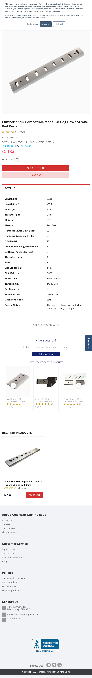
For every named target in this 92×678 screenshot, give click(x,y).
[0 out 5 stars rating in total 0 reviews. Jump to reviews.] (13, 132)
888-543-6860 (14, 618)
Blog (4, 561)
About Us (7, 520)
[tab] (46, 188)
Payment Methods (12, 557)
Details (10, 188)
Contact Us (8, 553)
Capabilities (8, 528)
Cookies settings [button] (32, 24)
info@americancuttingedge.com (23, 614)
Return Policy (9, 586)
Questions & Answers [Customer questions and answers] (46, 325)
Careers (6, 524)
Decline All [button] (59, 24)
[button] (13, 385)
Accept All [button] (45, 24)
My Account (8, 549)
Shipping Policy (10, 590)
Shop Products (10, 532)
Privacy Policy (9, 582)
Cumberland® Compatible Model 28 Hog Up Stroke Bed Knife (23, 483)
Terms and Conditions (14, 578)
